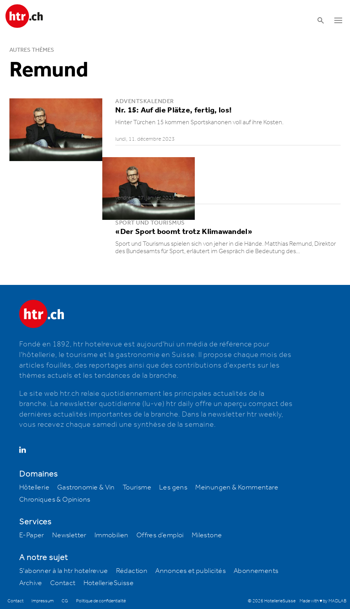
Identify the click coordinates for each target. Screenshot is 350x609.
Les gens (173, 487)
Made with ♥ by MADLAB (322, 601)
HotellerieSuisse (108, 583)
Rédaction (132, 571)
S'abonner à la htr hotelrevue (63, 571)
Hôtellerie (34, 487)
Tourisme (137, 487)
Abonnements (256, 571)
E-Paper (31, 535)
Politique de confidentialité (101, 601)
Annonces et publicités (190, 571)
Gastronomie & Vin (86, 487)
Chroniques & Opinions (54, 499)
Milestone (207, 535)
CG (65, 601)
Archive (30, 583)
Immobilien (111, 535)
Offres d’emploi (160, 535)
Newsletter (69, 535)
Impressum (42, 601)
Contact (63, 583)
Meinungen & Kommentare (236, 487)
